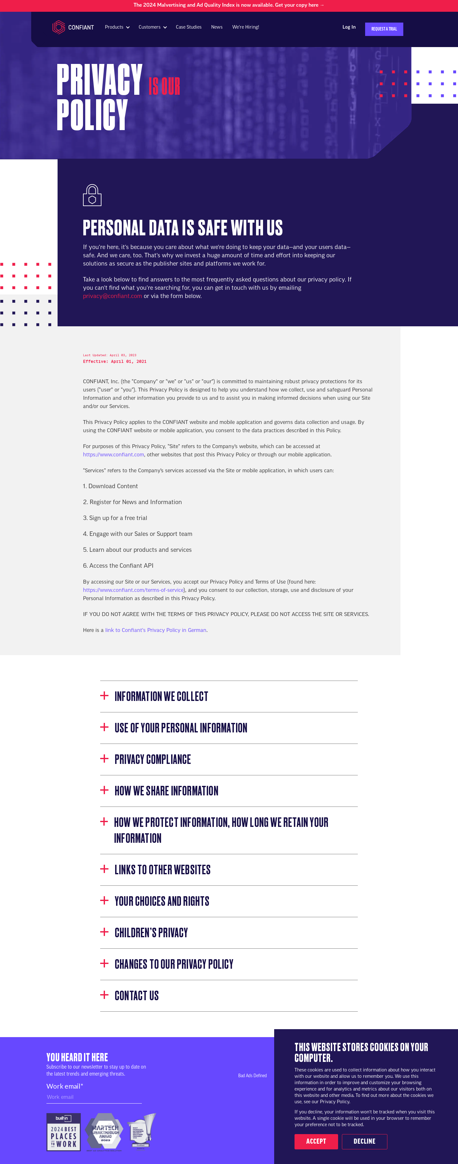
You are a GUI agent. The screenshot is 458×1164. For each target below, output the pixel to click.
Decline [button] (365, 1142)
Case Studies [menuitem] (189, 27)
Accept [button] (316, 1142)
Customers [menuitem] (150, 27)
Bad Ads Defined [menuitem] (252, 1076)
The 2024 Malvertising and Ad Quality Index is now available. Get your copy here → (229, 5)
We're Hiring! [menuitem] (245, 27)
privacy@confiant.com (112, 297)
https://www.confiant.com (113, 455)
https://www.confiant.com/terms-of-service (133, 590)
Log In (349, 27)
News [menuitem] (217, 27)
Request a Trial (384, 29)
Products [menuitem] (114, 27)
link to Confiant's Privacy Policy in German (155, 630)
